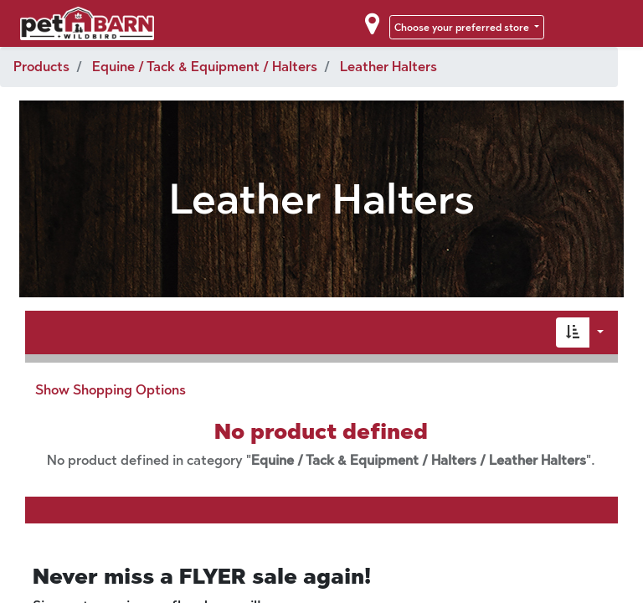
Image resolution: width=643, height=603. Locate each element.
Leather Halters (388, 67)
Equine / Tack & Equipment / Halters (204, 67)
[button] (572, 332)
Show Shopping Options (110, 390)
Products (41, 67)
